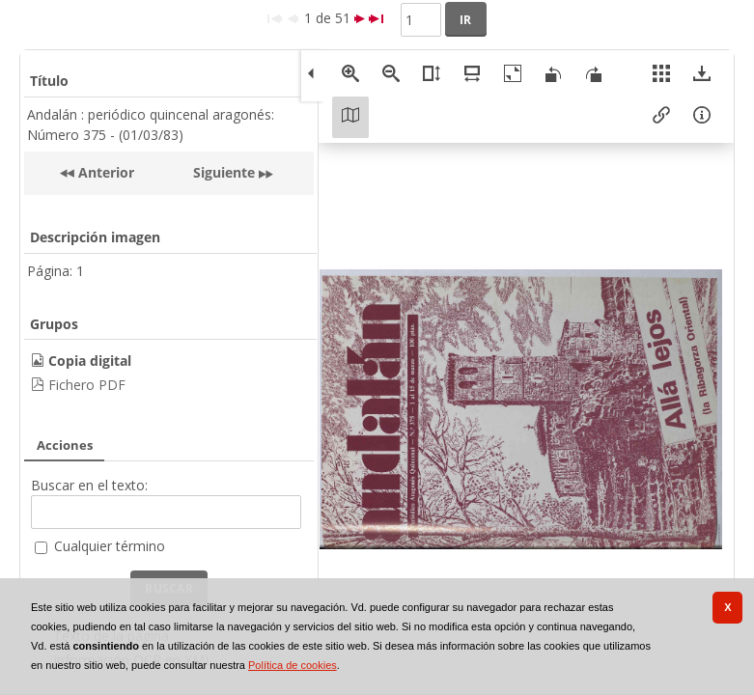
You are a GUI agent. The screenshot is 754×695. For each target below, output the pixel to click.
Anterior (104, 172)
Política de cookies (292, 665)
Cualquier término (109, 546)
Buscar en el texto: (89, 485)
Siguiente (224, 172)
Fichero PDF (87, 384)
